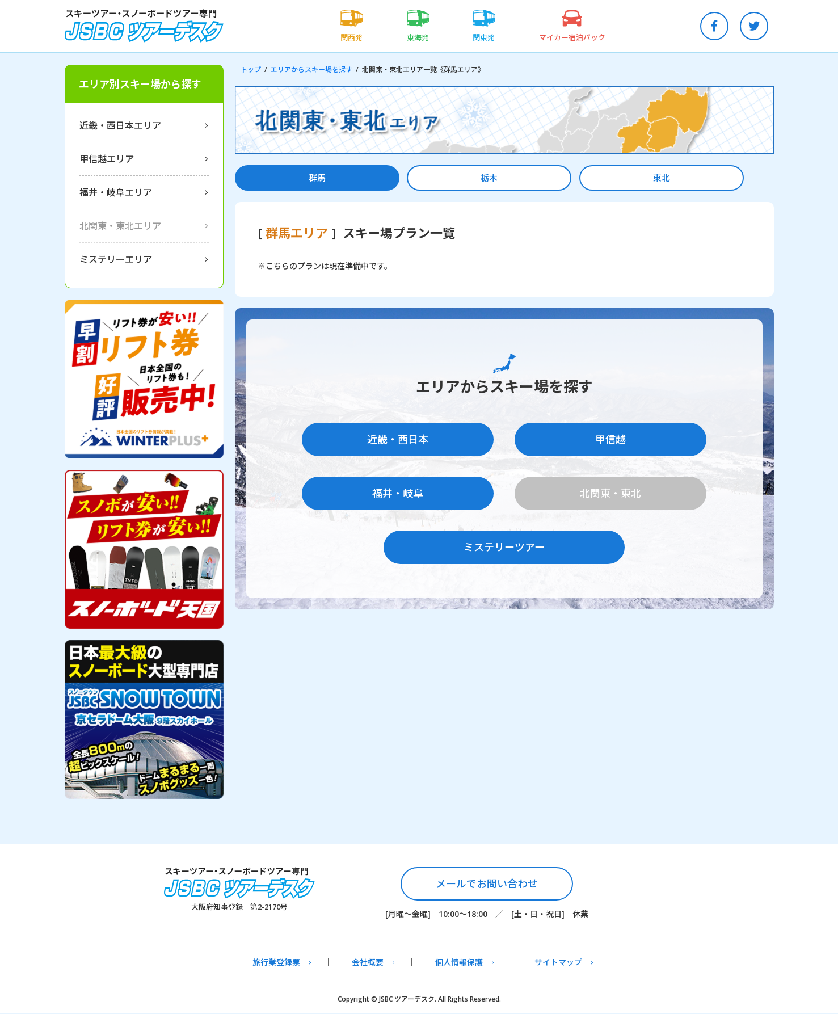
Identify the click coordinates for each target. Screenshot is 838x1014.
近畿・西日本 (397, 441)
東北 (572, 178)
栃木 (435, 178)
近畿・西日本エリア (120, 125)
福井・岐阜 (397, 492)
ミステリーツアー (504, 543)
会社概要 (368, 963)
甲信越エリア (106, 159)
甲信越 (610, 441)
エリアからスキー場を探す (311, 69)
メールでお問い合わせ (487, 884)
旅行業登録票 (276, 963)
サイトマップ (558, 963)
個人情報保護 (459, 963)
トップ (251, 69)
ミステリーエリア (115, 259)
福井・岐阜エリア (115, 192)
